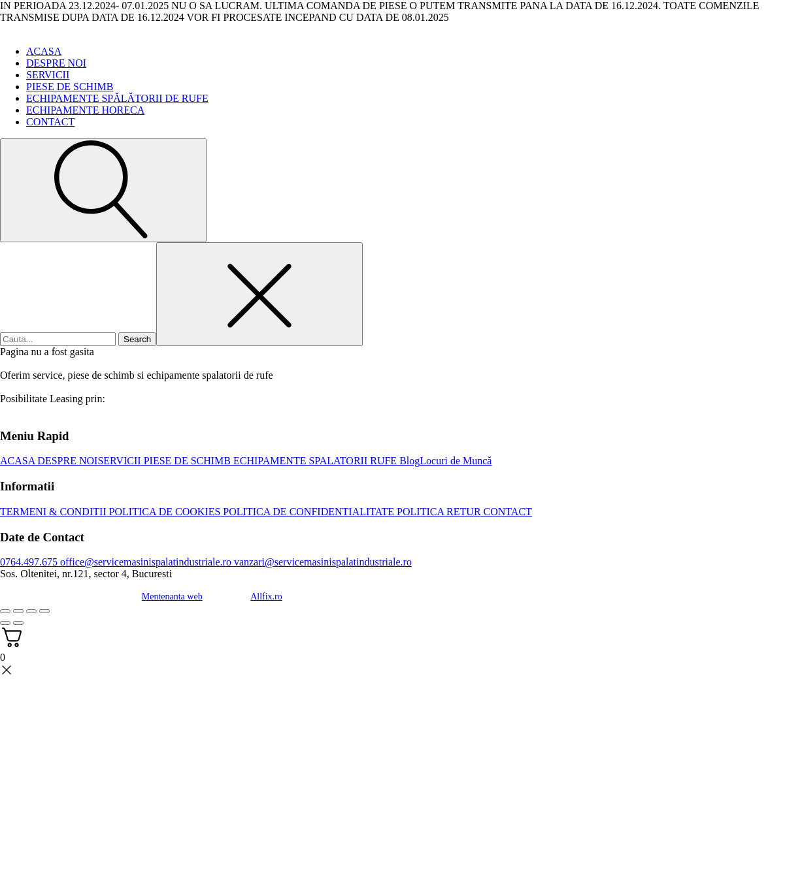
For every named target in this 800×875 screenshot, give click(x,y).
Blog (408, 460)
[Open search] (103, 190)
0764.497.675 (29, 561)
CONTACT (50, 121)
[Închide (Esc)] (44, 611)
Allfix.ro (266, 596)
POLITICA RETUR (437, 511)
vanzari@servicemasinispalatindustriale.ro (321, 561)
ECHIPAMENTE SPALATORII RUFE (314, 460)
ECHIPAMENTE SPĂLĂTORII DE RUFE (117, 98)
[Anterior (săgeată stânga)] (5, 623)
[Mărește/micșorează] (5, 611)
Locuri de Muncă (456, 460)
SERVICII (47, 74)
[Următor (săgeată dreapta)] (18, 623)
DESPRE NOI (56, 63)
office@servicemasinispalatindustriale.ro (144, 561)
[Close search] (259, 294)
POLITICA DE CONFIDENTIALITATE (307, 511)
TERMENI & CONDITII (53, 511)
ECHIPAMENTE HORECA (85, 110)
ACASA (43, 51)
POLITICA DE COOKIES (164, 511)
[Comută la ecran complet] (18, 611)
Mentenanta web (172, 596)
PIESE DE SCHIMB (69, 86)
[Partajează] (31, 611)
